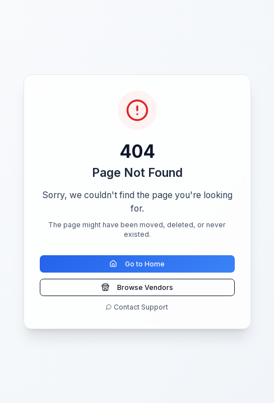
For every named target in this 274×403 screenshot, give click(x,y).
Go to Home (137, 264)
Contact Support (137, 307)
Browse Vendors (137, 287)
